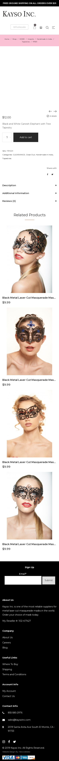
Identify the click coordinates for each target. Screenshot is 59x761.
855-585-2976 (15, 712)
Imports (31, 39)
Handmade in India (44, 39)
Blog (5, 647)
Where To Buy (10, 664)
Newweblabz (24, 752)
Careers (6, 642)
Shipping (7, 669)
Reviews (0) (9, 201)
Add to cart (26, 137)
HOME (22, 39)
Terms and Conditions (14, 674)
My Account (9, 691)
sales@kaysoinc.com (19, 719)
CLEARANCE (19, 154)
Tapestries (26, 42)
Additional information (15, 193)
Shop (14, 39)
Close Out (30, 154)
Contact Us (8, 696)
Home (7, 39)
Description (9, 185)
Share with (52, 168)
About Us (7, 637)
